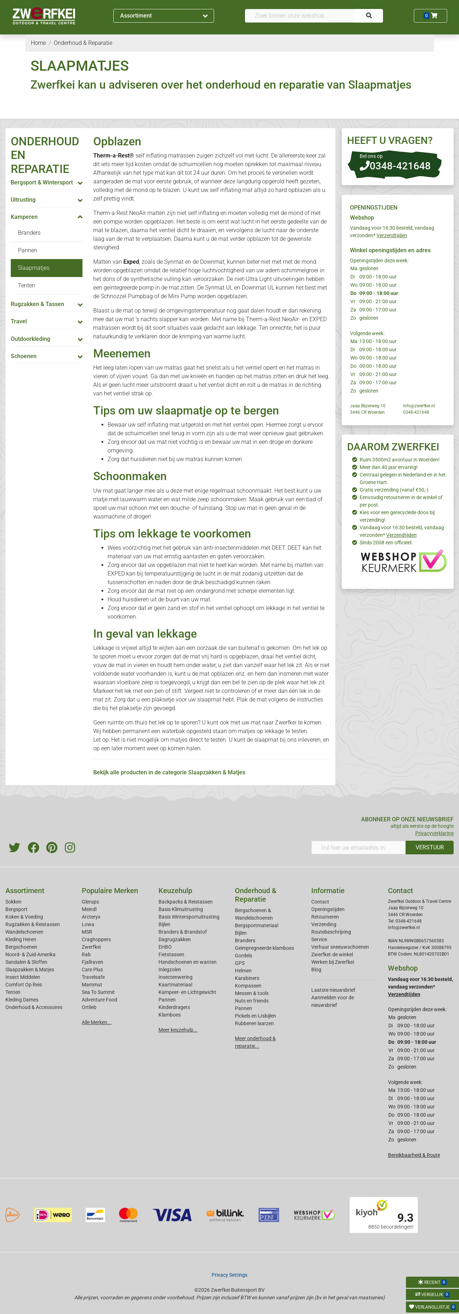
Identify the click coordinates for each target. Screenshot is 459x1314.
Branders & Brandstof (182, 932)
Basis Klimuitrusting (180, 909)
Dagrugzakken (174, 939)
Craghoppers (96, 939)
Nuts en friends (252, 1001)
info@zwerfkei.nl (419, 405)
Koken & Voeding (24, 917)
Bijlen (164, 924)
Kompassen (248, 986)
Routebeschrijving (331, 932)
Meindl (89, 909)
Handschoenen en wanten (187, 962)
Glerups (90, 902)
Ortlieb (89, 1007)
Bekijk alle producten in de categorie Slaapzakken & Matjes (169, 772)
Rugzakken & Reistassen (32, 924)
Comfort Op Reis (23, 984)
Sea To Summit (98, 992)
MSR (87, 932)
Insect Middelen (22, 977)
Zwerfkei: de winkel (332, 954)
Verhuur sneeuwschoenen (340, 947)
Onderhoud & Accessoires (33, 1007)
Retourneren (325, 917)
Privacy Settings (229, 1275)
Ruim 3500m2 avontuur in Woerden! (400, 460)
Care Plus (92, 969)
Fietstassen (171, 954)
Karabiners (247, 978)
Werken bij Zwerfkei (332, 962)
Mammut (92, 984)
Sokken (13, 902)
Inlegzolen (169, 969)
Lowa (88, 924)
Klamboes (169, 1015)
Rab (86, 954)
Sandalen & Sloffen (26, 962)
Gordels (243, 955)
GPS (240, 963)
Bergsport (16, 909)
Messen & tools (252, 993)
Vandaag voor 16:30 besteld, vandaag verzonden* (420, 986)
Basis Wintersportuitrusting (188, 917)
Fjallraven (92, 962)
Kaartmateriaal (175, 984)
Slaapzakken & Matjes (29, 969)
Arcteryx (91, 917)
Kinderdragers (174, 1007)
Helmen (243, 970)
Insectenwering (175, 977)
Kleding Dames (21, 1000)
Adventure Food (99, 1000)
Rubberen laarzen (254, 1023)
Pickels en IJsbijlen (255, 1016)
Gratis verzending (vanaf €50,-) (394, 490)
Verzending (323, 924)
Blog (316, 969)
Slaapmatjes (33, 267)
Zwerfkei (91, 947)
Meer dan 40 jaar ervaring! (389, 467)
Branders (29, 232)
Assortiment (164, 15)
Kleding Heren (20, 939)
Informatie (328, 890)
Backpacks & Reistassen (185, 902)
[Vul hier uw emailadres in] (358, 847)
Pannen (27, 250)
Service (319, 939)
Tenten (26, 285)
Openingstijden (328, 909)
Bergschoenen (21, 947)
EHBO (165, 947)
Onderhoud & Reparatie (255, 895)
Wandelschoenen (24, 932)
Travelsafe (93, 977)
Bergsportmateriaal (256, 925)
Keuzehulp (175, 890)
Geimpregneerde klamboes (264, 948)
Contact (320, 902)
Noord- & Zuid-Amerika (30, 954)
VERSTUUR (430, 847)
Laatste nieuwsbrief (333, 990)
